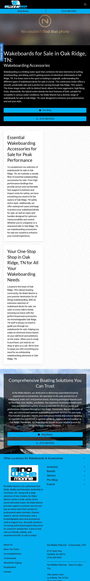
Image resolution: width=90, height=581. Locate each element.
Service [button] (51, 475)
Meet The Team (11, 549)
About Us (8, 544)
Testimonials (10, 558)
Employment (10, 567)
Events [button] (51, 484)
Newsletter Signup (13, 562)
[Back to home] (16, 4)
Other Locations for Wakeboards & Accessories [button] (33, 458)
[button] (85, 4)
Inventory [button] (52, 466)
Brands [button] (51, 471)
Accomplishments (12, 553)
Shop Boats (22, 11)
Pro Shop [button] (52, 479)
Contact (7, 571)
